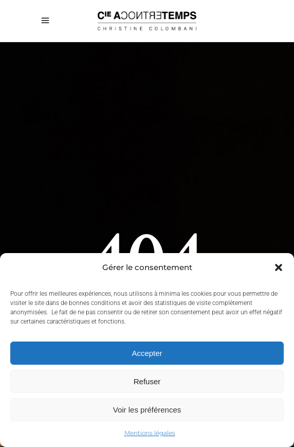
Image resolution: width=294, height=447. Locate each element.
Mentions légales (149, 433)
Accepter (147, 353)
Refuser (147, 381)
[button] (278, 267)
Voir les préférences (147, 409)
